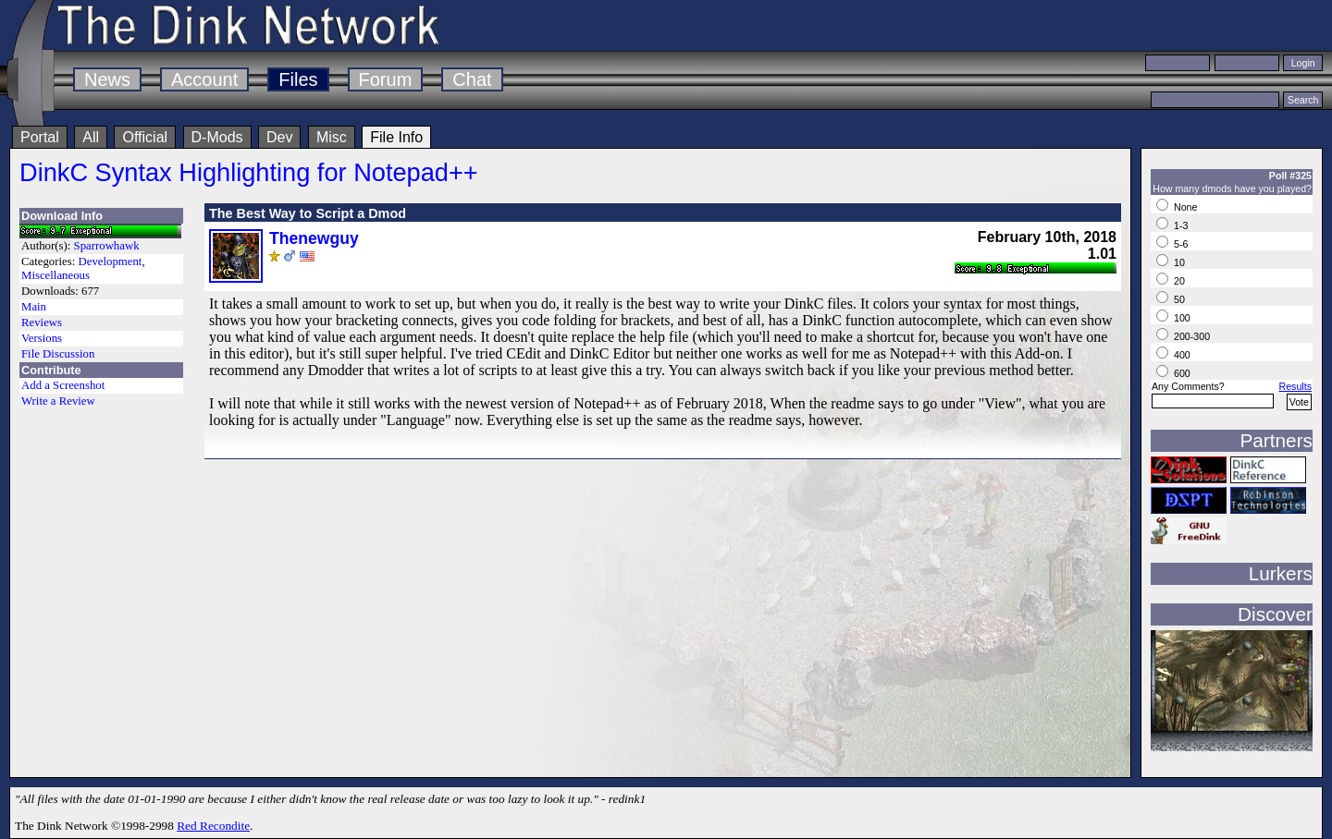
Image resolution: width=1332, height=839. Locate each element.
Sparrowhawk (107, 245)
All (90, 137)
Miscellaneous (55, 275)
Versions (41, 338)
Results (1295, 386)
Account (204, 79)
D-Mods (217, 137)
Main (33, 306)
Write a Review (58, 401)
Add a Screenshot (63, 385)
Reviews (41, 322)
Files (297, 79)
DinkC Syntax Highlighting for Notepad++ (248, 172)
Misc (331, 137)
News (107, 79)
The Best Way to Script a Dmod (307, 213)
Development (110, 261)
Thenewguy (314, 238)
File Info (396, 137)
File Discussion (57, 353)
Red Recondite (213, 826)
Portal (39, 137)
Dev (279, 137)
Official (144, 137)
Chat (471, 79)
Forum (386, 79)
